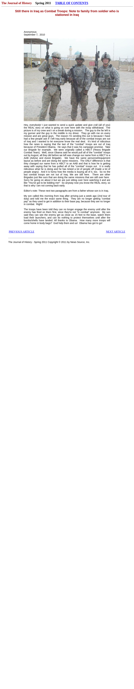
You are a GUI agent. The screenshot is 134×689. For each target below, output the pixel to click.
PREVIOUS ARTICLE (21, 231)
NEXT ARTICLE (115, 231)
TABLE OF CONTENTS (71, 3)
